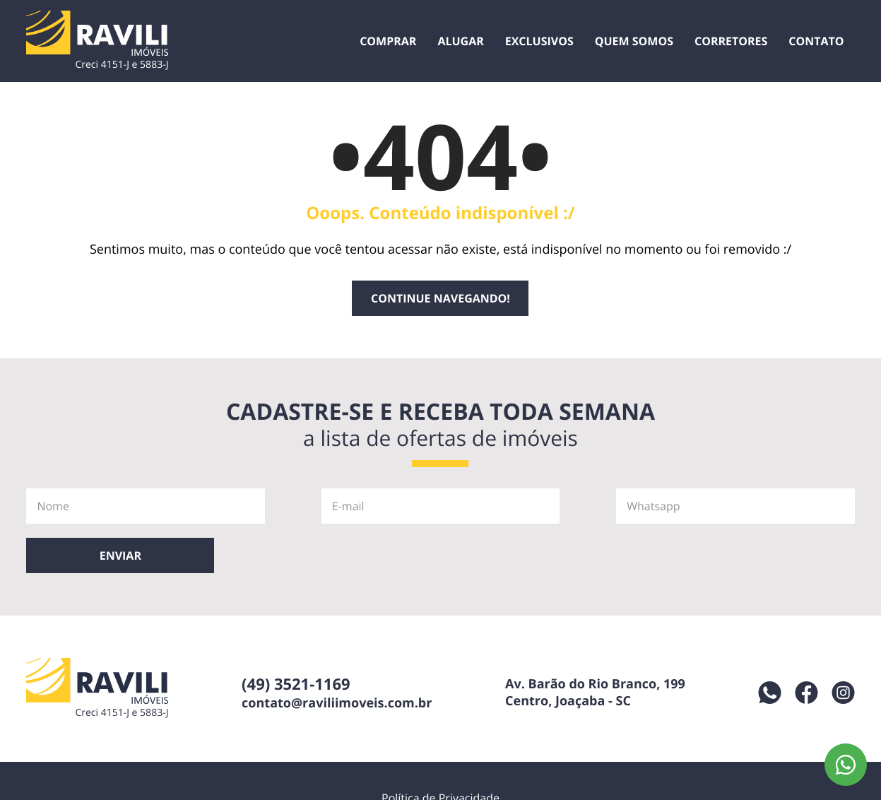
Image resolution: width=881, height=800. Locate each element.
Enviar (819, 506)
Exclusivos (539, 41)
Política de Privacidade (440, 748)
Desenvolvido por (519, 778)
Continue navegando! (440, 298)
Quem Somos (634, 41)
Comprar (388, 41)
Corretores (730, 41)
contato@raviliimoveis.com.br (337, 653)
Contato (816, 41)
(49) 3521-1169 (296, 634)
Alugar (460, 41)
